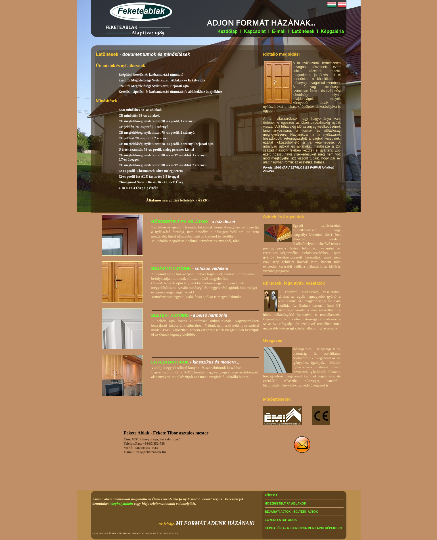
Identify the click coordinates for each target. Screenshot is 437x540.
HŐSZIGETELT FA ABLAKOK (179, 221)
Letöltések (303, 31)
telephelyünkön (121, 503)
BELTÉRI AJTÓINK (170, 315)
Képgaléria (332, 31)
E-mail (279, 31)
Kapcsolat (254, 31)
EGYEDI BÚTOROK (170, 362)
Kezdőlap (228, 31)
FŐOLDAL (272, 495)
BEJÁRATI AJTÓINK (171, 268)
